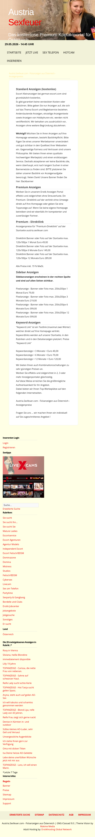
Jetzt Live (32, 52)
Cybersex (7, 579)
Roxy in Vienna (10, 650)
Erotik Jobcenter (11, 606)
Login (5, 443)
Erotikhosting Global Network (57, 829)
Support (7, 803)
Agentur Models (11, 544)
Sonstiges (8, 619)
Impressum (8, 799)
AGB (71, 814)
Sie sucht (7, 517)
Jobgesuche (8, 615)
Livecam (7, 584)
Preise (6, 790)
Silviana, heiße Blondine (15, 654)
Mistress (7, 566)
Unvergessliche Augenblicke (17, 736)
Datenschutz (56, 814)
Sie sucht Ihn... (10, 522)
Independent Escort (13, 548)
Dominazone (9, 557)
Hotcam (68, 52)
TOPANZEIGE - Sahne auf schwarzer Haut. (15, 677)
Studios (6, 570)
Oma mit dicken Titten (14, 748)
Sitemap (7, 794)
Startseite (14, 52)
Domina (7, 562)
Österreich (8, 634)
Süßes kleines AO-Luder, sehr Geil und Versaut (18, 731)
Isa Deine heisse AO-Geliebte (17, 753)
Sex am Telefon (10, 588)
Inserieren (14, 61)
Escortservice (9, 535)
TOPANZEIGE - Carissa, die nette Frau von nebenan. (19, 670)
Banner (6, 785)
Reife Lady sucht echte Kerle (17, 683)
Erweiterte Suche (11, 508)
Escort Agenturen (12, 539)
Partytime (8, 592)
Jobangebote (9, 610)
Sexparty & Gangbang (14, 597)
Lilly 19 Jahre (9, 663)
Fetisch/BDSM (10, 575)
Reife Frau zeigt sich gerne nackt (19, 717)
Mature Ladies (10, 531)
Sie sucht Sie (9, 526)
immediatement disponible (16, 659)
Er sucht (7, 623)
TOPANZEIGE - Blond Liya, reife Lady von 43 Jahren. (18, 711)
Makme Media (47, 826)
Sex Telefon (50, 52)
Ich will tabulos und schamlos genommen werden (18, 704)
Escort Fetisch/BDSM (13, 553)
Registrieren (9, 447)
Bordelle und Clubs (12, 601)
